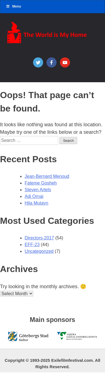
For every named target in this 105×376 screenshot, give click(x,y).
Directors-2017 (39, 238)
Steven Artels (38, 189)
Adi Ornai (34, 196)
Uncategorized (39, 251)
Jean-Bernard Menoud (47, 176)
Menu (13, 6)
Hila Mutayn (36, 203)
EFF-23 (32, 244)
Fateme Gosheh (41, 183)
